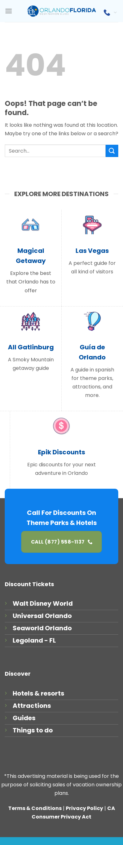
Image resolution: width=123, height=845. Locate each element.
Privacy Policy (84, 808)
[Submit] (112, 151)
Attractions (32, 705)
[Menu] (8, 11)
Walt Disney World (43, 603)
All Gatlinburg (31, 347)
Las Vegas (92, 250)
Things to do (33, 730)
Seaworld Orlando (42, 628)
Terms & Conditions (35, 808)
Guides (24, 718)
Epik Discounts (61, 452)
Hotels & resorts (38, 693)
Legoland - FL (34, 640)
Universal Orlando (42, 615)
